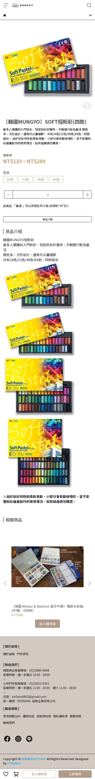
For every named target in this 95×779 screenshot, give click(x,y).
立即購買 (75, 774)
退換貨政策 (44, 716)
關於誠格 (9, 654)
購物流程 (28, 716)
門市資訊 (22, 654)
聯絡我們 (9, 722)
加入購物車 (39, 774)
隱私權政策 (60, 716)
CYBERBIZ (14, 763)
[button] (89, 583)
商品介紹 (47, 219)
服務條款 (75, 716)
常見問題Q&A (12, 716)
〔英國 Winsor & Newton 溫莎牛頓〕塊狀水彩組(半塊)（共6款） (47, 608)
